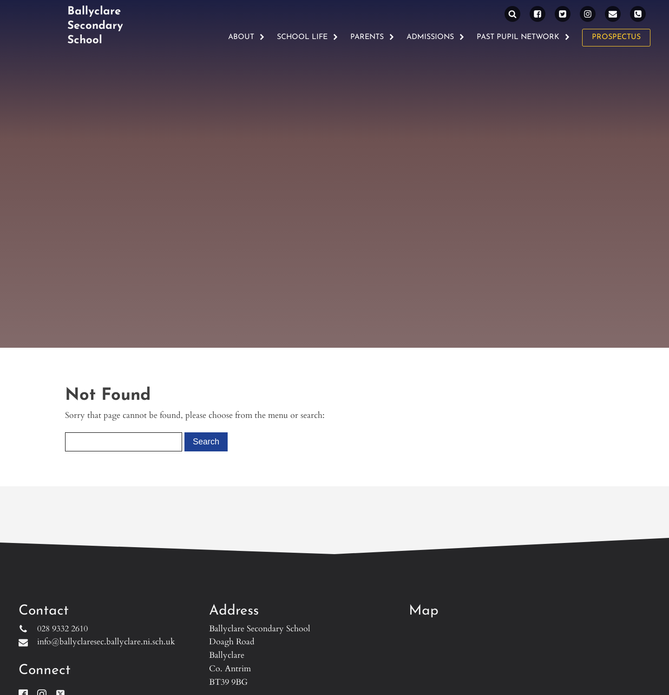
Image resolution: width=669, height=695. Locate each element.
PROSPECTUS (616, 37)
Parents (372, 37)
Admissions (436, 37)
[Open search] (512, 14)
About (246, 37)
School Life (308, 37)
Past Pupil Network (524, 37)
